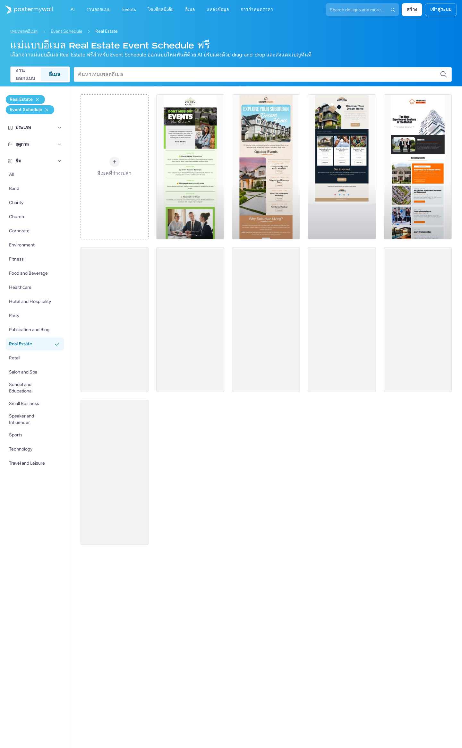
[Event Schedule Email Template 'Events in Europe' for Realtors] (266, 319)
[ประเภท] (59, 127)
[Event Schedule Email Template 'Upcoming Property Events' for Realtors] (418, 319)
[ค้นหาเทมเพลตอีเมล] (259, 74)
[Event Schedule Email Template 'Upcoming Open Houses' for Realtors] (115, 319)
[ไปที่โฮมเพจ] (26, 9)
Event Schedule (66, 31)
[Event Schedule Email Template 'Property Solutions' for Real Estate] (342, 319)
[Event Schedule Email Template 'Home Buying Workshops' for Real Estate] (190, 166)
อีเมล (54, 74)
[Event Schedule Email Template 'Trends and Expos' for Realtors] (418, 166)
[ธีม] (59, 161)
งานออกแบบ (25, 74)
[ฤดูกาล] (59, 144)
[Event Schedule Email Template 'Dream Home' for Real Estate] (266, 166)
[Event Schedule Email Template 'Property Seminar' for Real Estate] (190, 319)
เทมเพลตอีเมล (24, 31)
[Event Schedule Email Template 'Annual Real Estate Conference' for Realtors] (115, 472)
